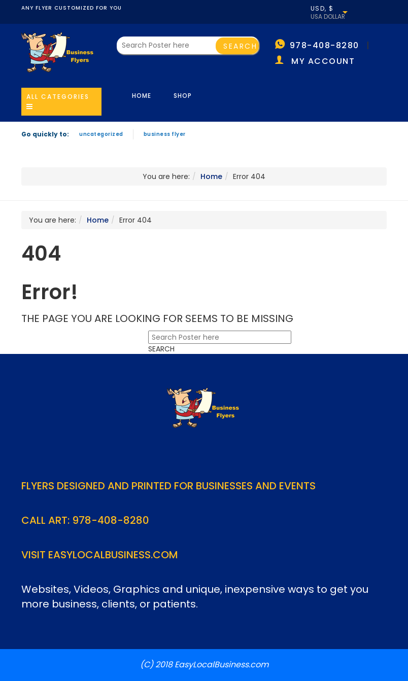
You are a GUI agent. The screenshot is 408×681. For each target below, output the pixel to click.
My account (323, 61)
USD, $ (322, 9)
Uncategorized (101, 134)
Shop (183, 95)
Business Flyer (165, 134)
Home (141, 95)
